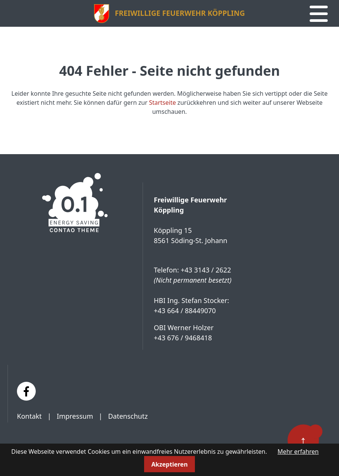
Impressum (75, 416)
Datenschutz (127, 416)
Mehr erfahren (298, 451)
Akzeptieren (169, 464)
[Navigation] (319, 14)
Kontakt (29, 416)
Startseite (162, 102)
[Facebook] (26, 391)
